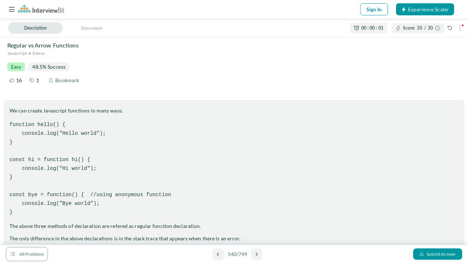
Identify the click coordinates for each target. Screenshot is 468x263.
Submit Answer (437, 254)
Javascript (17, 53)
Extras (39, 53)
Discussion (91, 28)
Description (35, 28)
